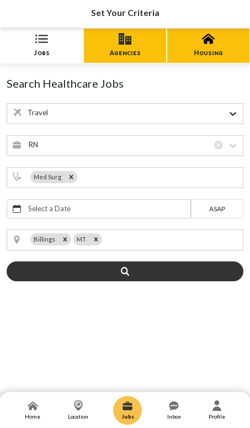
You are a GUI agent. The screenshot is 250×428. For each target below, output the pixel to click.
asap (217, 209)
